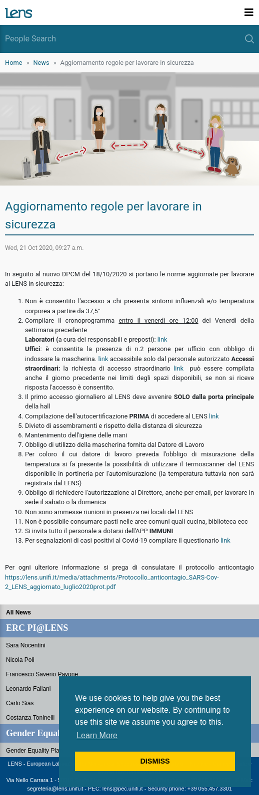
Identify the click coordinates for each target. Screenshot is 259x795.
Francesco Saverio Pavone (42, 674)
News (41, 62)
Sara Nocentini (26, 645)
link (163, 339)
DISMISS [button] (155, 761)
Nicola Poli (20, 659)
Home (13, 62)
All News (18, 612)
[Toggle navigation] (249, 12)
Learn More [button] (97, 735)
